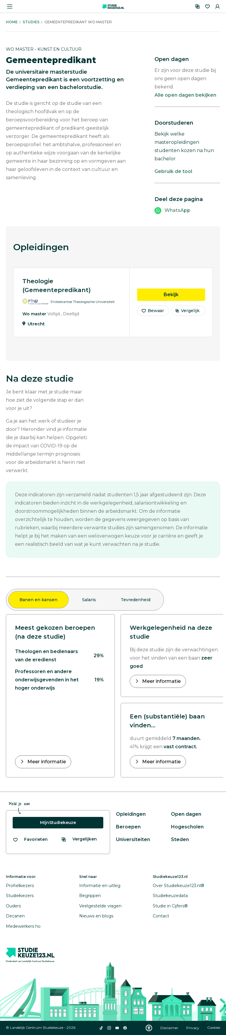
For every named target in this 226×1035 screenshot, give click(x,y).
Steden (180, 839)
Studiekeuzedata (170, 895)
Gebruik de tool (173, 171)
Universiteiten (133, 839)
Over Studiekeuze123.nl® (178, 885)
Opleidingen (131, 814)
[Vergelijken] (197, 6)
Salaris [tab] (89, 599)
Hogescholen (187, 827)
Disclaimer (169, 1028)
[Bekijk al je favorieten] (30, 839)
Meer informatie (46, 761)
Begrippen (90, 895)
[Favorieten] (207, 6)
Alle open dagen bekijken (185, 95)
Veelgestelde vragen (100, 906)
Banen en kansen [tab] (38, 599)
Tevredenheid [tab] (135, 599)
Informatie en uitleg (99, 885)
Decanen (15, 916)
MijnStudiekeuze (58, 822)
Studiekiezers (20, 895)
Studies (31, 22)
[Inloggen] (217, 6)
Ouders (13, 906)
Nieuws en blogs (96, 916)
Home (12, 22)
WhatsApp (177, 210)
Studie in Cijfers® (170, 906)
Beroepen (128, 827)
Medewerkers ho (23, 926)
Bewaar (152, 314)
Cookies (213, 1028)
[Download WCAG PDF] (148, 1027)
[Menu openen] (10, 6)
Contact (161, 916)
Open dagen (186, 814)
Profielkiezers (20, 885)
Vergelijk (187, 314)
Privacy (193, 1028)
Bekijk (184, 297)
